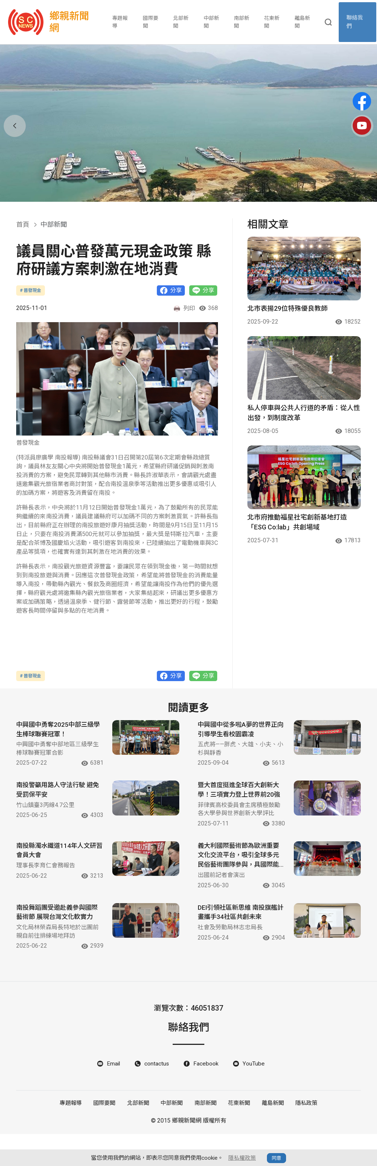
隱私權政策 (242, 1158)
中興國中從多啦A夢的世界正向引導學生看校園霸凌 (236, 730)
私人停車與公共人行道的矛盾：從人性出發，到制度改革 (303, 413)
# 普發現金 (30, 290)
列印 (184, 308)
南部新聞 (242, 22)
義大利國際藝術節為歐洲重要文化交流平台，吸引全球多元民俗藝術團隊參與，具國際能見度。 (237, 877)
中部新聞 (211, 22)
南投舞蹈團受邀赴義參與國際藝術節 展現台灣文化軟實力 (56, 939)
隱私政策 (304, 1135)
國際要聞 (151, 22)
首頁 (22, 224)
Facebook (206, 1095)
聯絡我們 (356, 22)
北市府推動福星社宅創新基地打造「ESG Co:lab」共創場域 (297, 522)
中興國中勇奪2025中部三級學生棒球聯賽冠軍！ (56, 730)
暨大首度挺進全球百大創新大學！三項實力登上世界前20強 (237, 797)
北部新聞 (181, 22)
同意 (276, 1158)
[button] (183, 192)
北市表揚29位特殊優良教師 (287, 308)
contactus (157, 1095)
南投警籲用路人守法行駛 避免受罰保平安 (56, 792)
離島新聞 (302, 22)
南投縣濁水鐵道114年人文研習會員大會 (55, 871)
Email (113, 1095)
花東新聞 (272, 22)
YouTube (254, 1095)
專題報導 (120, 22)
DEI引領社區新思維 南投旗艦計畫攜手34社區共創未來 (238, 934)
